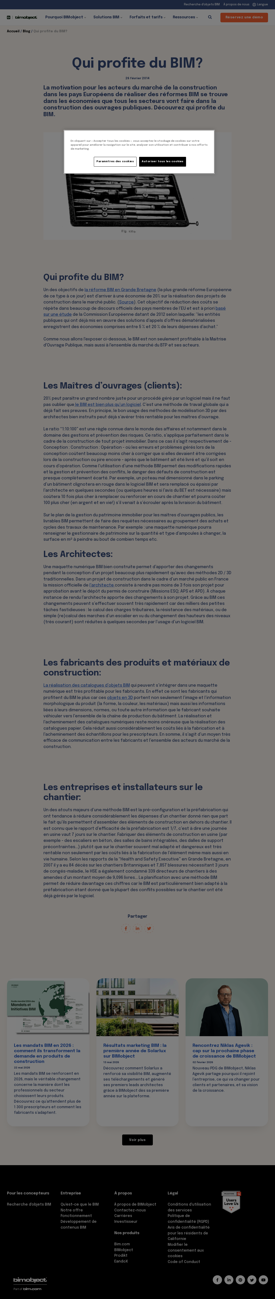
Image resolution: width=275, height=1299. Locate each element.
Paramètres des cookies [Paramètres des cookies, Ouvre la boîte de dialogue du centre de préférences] (115, 161)
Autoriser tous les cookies (162, 161)
